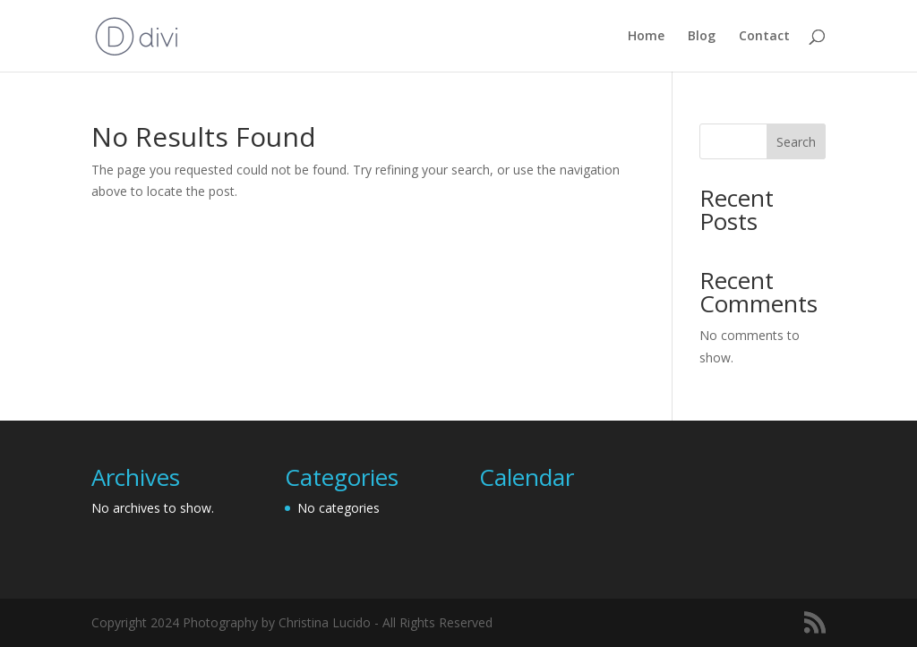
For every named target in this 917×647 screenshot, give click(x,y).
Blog (702, 37)
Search (796, 141)
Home (646, 37)
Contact (764, 37)
